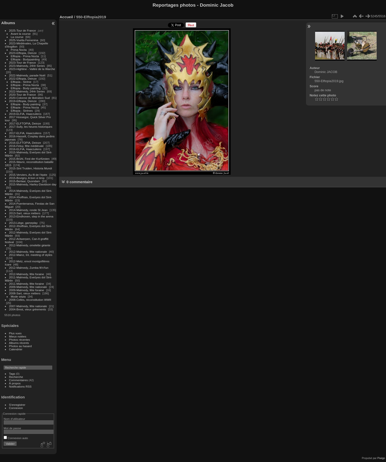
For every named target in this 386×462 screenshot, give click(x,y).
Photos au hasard (20, 346)
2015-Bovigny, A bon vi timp (27, 177)
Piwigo (381, 458)
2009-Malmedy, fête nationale (28, 286)
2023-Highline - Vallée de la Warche (32, 69)
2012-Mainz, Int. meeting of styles (30, 254)
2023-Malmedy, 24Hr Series (27, 65)
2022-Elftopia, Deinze (23, 78)
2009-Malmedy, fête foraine (26, 290)
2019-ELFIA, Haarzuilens (25, 113)
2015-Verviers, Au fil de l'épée (28, 174)
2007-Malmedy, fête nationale (28, 306)
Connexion (16, 407)
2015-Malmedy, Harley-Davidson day (33, 184)
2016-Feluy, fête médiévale (26, 145)
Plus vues (15, 333)
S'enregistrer (17, 404)
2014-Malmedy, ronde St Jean (28, 210)
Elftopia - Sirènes (22, 110)
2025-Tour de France (22, 30)
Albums (8, 23)
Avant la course (21, 33)
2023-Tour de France (22, 62)
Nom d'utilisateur (14, 418)
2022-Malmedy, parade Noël (27, 75)
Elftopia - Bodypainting (25, 59)
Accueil (66, 17)
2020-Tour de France (22, 94)
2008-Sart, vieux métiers (25, 293)
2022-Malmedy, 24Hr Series (27, 91)
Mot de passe (12, 428)
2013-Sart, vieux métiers (25, 213)
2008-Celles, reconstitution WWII (30, 299)
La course (17, 36)
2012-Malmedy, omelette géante (29, 245)
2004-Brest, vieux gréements (27, 309)
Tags (12, 373)
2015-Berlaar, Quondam (24, 181)
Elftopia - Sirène (21, 81)
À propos (15, 383)
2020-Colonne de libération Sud (29, 97)
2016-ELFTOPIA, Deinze (25, 142)
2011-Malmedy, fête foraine (26, 283)
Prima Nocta (19, 49)
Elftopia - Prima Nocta (25, 56)
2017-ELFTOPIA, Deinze (25, 123)
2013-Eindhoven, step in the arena (31, 216)
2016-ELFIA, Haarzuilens (25, 149)
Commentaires (18, 380)
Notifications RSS (20, 386)
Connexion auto (16, 438)
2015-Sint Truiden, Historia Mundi (30, 168)
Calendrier (15, 349)
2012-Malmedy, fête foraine (26, 274)
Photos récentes (19, 339)
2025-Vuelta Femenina (23, 40)
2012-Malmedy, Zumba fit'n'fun (28, 267)
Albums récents (19, 342)
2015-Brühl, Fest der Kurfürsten (29, 158)
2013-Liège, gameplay (23, 222)
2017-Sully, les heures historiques (30, 126)
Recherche (16, 376)
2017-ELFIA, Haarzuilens (25, 133)
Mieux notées (17, 336)
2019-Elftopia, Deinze (23, 101)
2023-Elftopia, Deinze (23, 52)
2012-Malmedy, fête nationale (28, 251)
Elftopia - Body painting (26, 88)
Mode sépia (18, 296)
